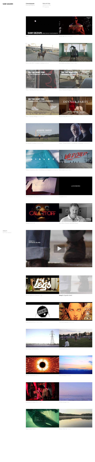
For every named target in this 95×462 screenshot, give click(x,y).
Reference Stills (47, 5)
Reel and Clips (46, 3)
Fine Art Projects (30, 5)
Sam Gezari (8, 4)
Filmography (46, 7)
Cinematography (30, 3)
